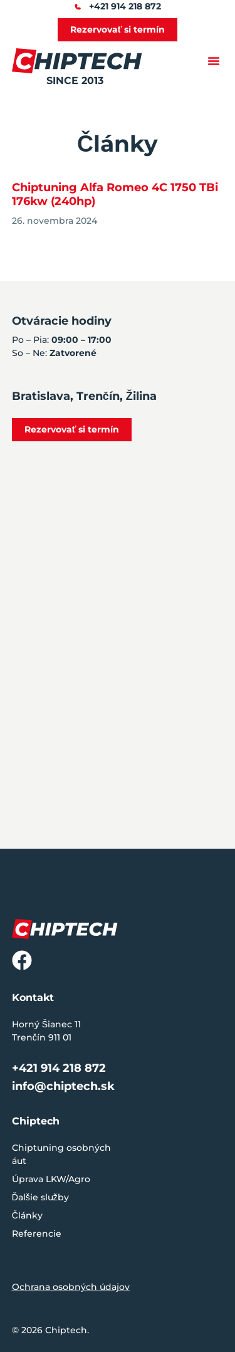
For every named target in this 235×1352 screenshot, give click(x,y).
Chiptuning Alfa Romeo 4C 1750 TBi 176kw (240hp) (115, 194)
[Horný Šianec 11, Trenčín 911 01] (117, 690)
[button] (213, 60)
